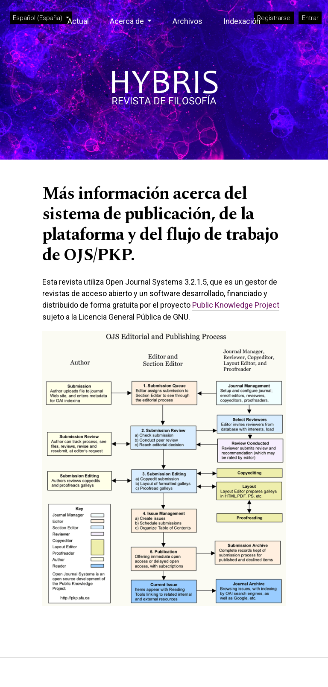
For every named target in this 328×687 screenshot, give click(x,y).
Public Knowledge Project (235, 304)
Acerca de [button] (128, 21)
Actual (78, 21)
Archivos (187, 21)
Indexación (242, 21)
